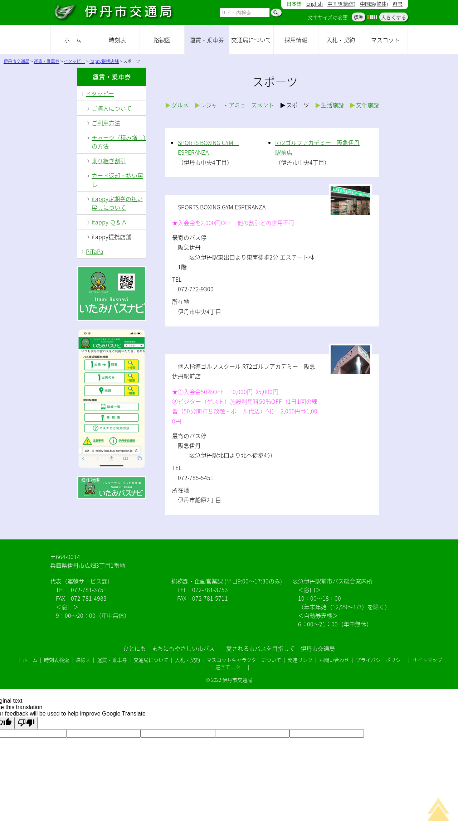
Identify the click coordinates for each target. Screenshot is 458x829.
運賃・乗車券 (207, 39)
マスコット (385, 39)
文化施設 (367, 105)
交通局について (251, 39)
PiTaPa (94, 251)
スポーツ (297, 105)
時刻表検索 (56, 659)
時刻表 (117, 39)
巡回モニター (230, 666)
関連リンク (300, 659)
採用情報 (295, 39)
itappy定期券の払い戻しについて (117, 203)
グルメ (180, 105)
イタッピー (100, 93)
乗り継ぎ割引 (109, 160)
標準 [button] (359, 17)
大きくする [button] (393, 17)
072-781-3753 (210, 589)
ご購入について (112, 108)
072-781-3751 (89, 589)
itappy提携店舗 (111, 236)
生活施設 (332, 105)
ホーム (72, 39)
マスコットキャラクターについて (243, 659)
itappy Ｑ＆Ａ (109, 222)
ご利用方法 (106, 122)
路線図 (162, 39)
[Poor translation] (26, 723)
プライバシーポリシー (381, 659)
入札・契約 (340, 39)
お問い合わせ (334, 659)
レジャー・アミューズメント (237, 105)
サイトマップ (427, 659)
